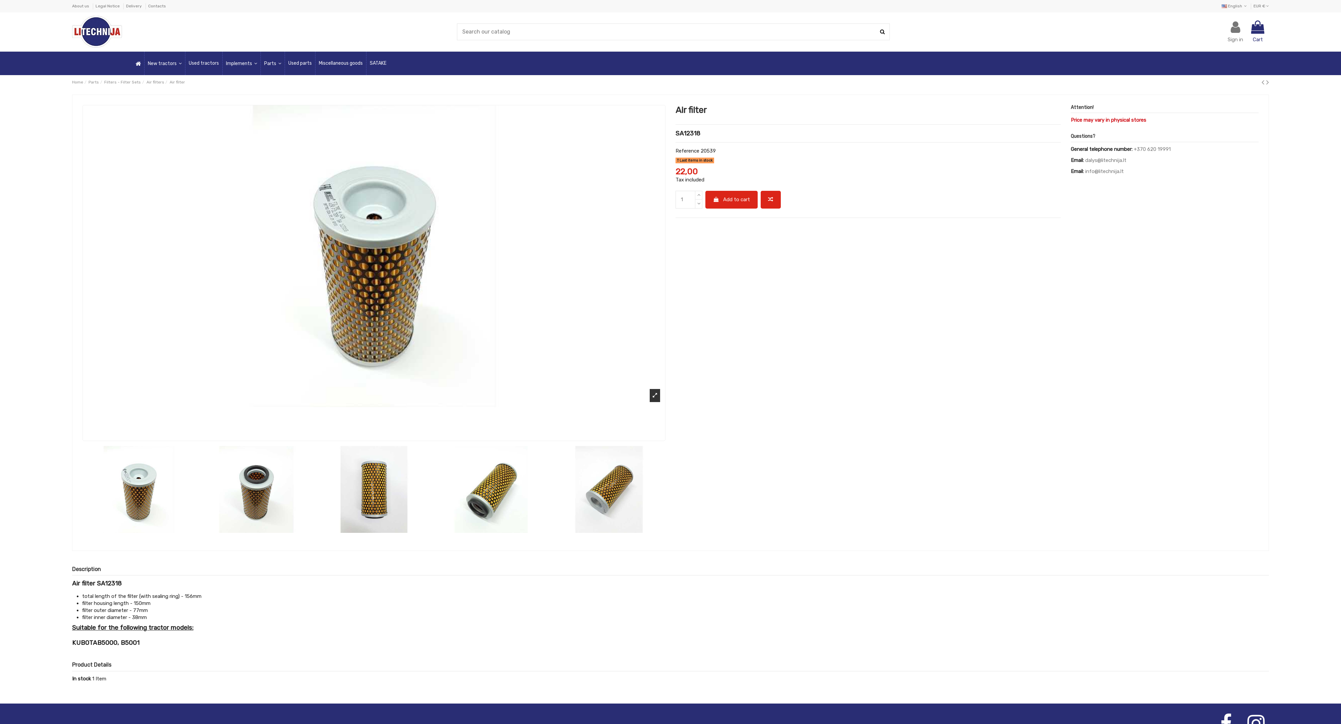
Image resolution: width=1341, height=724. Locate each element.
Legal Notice (108, 6)
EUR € (1261, 6)
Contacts (157, 6)
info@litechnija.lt (1104, 171)
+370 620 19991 (1152, 149)
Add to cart (731, 200)
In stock (81, 679)
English (1235, 6)
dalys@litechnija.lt (1105, 160)
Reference (687, 151)
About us (81, 6)
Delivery (134, 6)
